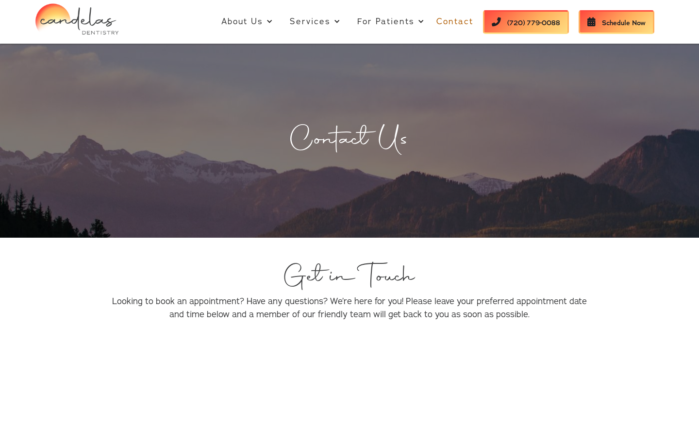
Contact (454, 21)
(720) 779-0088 (526, 22)
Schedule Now (616, 22)
